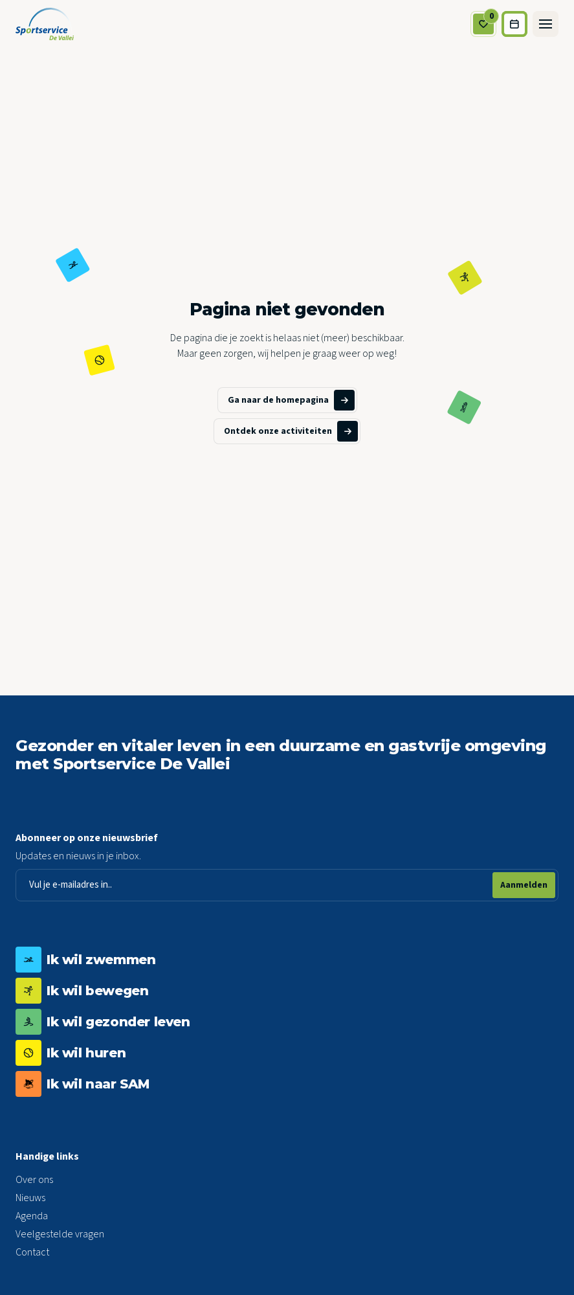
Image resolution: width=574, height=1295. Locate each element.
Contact (32, 1252)
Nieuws (30, 1198)
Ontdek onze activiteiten (291, 431)
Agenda (32, 1216)
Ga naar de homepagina (291, 400)
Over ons (34, 1180)
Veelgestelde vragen (60, 1234)
